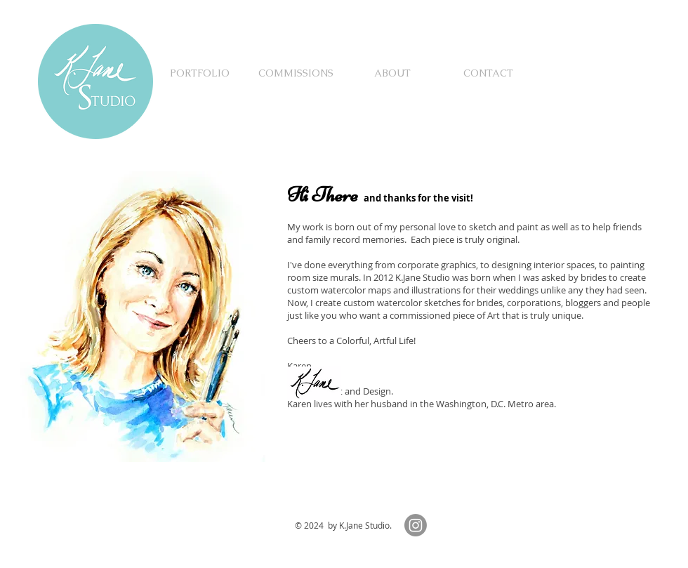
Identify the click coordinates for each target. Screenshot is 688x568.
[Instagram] (415, 525)
